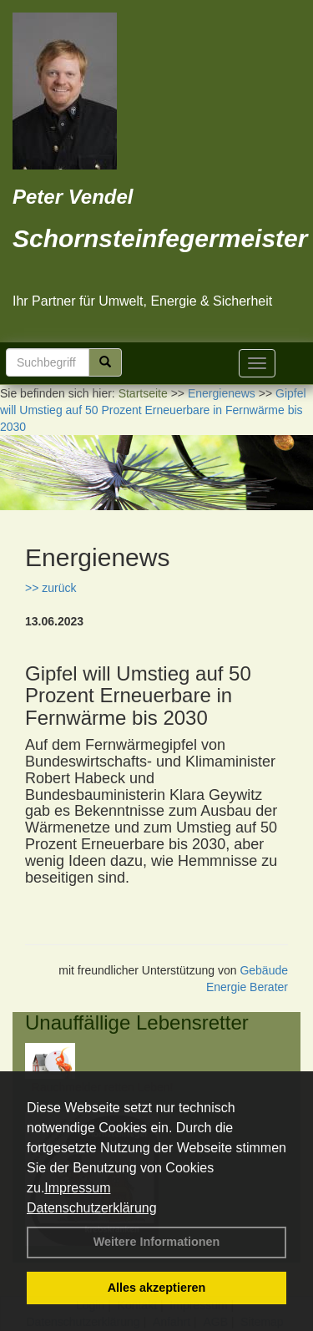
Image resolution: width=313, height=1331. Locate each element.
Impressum (77, 1188)
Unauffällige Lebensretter (137, 1022)
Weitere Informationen (156, 1241)
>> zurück (50, 588)
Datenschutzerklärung (92, 1208)
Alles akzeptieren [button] (157, 1287)
